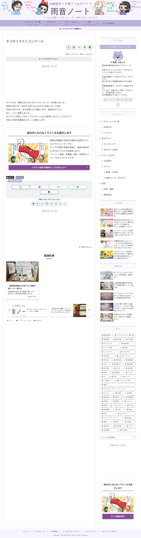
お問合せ (54, 531)
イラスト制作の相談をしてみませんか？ (49, 167)
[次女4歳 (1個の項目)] (118, 426)
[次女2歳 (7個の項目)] (107, 356)
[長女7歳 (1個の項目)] (129, 418)
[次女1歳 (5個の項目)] (106, 368)
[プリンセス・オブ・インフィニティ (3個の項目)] (118, 389)
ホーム (26, 531)
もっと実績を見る (118, 516)
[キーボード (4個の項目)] (128, 376)
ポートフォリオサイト (109, 531)
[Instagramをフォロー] (47, 198)
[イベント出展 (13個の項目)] (110, 348)
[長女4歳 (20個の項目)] (118, 339)
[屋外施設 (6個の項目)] (129, 364)
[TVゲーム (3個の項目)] (106, 393)
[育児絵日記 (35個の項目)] (106, 335)
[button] (90, 47)
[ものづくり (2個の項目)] (126, 414)
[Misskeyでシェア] (79, 47)
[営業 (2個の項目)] (104, 405)
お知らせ (10, 177)
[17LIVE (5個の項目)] (130, 372)
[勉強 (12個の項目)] (128, 348)
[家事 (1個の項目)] (105, 422)
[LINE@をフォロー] (56, 198)
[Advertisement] (49, 83)
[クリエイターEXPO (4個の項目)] (125, 381)
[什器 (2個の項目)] (108, 414)
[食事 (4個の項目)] (118, 385)
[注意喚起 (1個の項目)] (109, 430)
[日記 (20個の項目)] (131, 335)
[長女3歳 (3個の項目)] (105, 397)
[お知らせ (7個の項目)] (106, 360)
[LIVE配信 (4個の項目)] (107, 381)
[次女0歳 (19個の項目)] (130, 339)
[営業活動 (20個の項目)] (106, 339)
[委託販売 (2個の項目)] (130, 397)
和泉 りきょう (119, 62)
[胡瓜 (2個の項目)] (130, 409)
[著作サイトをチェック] (33, 198)
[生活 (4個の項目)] (115, 376)
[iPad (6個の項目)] (105, 364)
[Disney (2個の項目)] (130, 405)
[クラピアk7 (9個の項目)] (127, 352)
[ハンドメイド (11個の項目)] (109, 352)
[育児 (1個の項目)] (117, 422)
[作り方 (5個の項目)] (117, 368)
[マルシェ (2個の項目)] (129, 401)
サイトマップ (90, 531)
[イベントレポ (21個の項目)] (120, 335)
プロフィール (40, 531)
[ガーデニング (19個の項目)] (109, 343)
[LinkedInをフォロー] (51, 198)
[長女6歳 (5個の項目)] (130, 368)
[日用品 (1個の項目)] (129, 422)
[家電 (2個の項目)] (117, 401)
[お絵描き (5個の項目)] (117, 372)
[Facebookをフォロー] (42, 198)
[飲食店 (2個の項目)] (106, 401)
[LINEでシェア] (85, 47)
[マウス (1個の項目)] (130, 426)
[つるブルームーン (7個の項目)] (125, 356)
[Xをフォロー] (38, 198)
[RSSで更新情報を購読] (65, 198)
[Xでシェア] (68, 47)
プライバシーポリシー (71, 531)
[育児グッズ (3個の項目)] (117, 397)
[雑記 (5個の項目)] (105, 372)
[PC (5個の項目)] (104, 376)
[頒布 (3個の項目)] (131, 393)
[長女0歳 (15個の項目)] (128, 343)
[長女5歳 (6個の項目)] (118, 360)
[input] (118, 437)
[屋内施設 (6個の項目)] (130, 360)
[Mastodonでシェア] (74, 47)
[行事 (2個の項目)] (119, 409)
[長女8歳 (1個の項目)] (106, 426)
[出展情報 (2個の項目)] (107, 409)
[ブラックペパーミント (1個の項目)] (111, 418)
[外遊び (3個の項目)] (119, 393)
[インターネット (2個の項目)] (117, 405)
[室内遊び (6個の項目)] (116, 364)
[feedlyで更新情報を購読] (60, 198)
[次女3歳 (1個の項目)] (127, 430)
